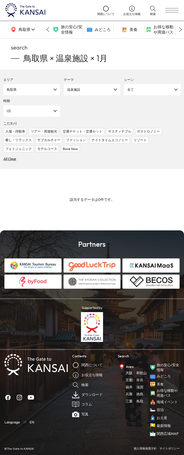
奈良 (139, 380)
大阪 (129, 373)
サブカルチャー (48, 140)
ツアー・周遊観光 (44, 131)
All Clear (9, 159)
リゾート (140, 140)
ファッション (76, 140)
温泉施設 (73, 89)
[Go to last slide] (47, 29)
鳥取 (139, 401)
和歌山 (141, 373)
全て (130, 89)
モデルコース (47, 149)
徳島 (139, 394)
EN (32, 422)
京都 (129, 380)
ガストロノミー (148, 131)
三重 (129, 401)
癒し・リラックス (18, 140)
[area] (22, 30)
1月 (9, 111)
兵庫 (129, 394)
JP (25, 422)
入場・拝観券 (15, 131)
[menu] (171, 10)
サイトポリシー (170, 448)
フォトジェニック (18, 149)
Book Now (70, 149)
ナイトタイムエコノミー (110, 140)
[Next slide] (180, 29)
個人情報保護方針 (145, 448)
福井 (129, 387)
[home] (47, 10)
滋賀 (139, 387)
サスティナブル (119, 131)
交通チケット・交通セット (82, 131)
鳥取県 (12, 89)
